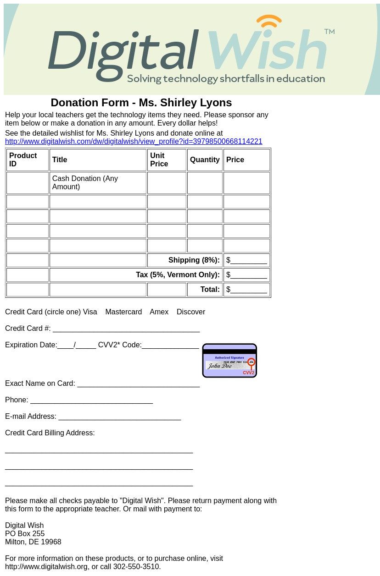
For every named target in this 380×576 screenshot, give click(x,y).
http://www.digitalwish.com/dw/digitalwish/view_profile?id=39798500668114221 (134, 141)
